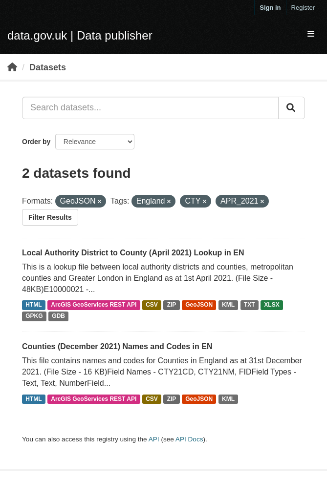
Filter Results (50, 217)
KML (228, 305)
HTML (33, 305)
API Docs (189, 439)
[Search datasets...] (150, 108)
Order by (36, 142)
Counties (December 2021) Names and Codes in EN (117, 346)
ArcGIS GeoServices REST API (93, 305)
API (154, 439)
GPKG (34, 316)
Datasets (47, 67)
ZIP (171, 305)
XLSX (271, 305)
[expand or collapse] (311, 34)
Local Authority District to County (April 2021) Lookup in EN (133, 253)
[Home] (12, 67)
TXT (249, 305)
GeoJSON (199, 305)
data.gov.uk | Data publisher (80, 35)
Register (303, 7)
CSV (152, 305)
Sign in (270, 7)
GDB (58, 316)
